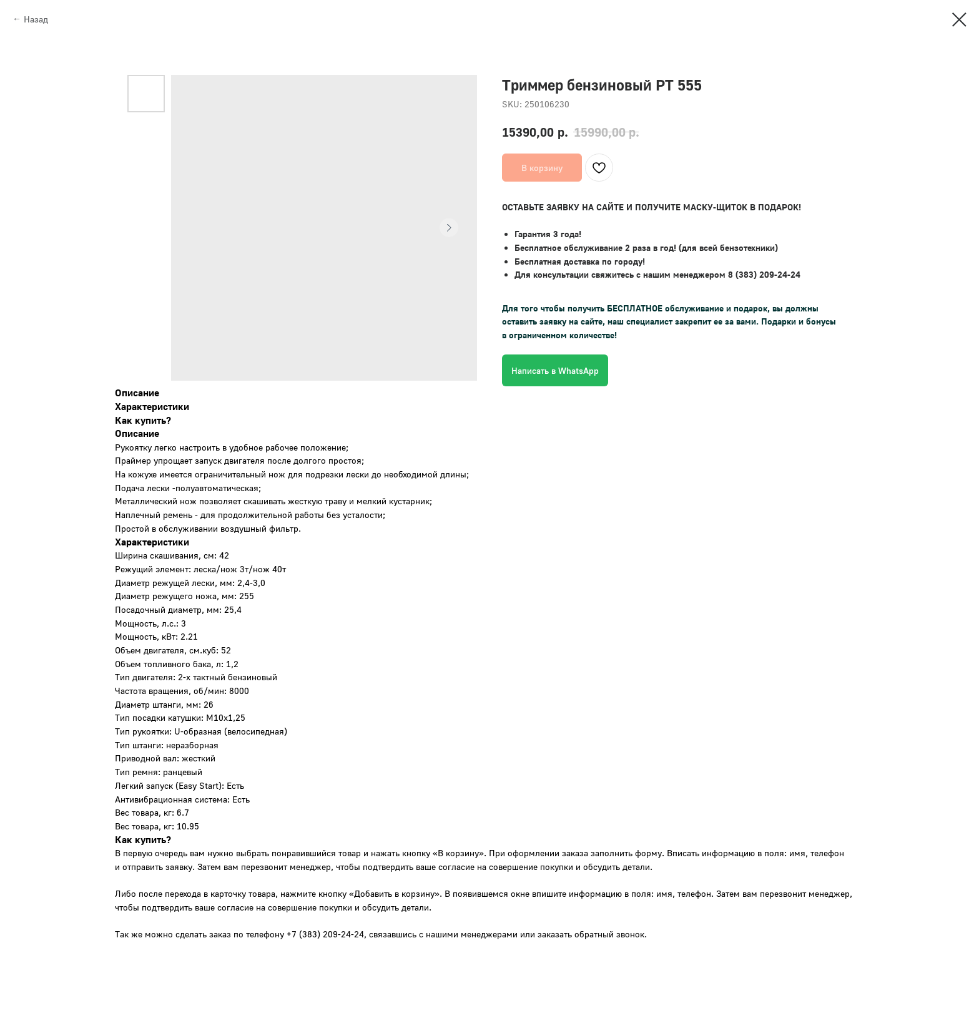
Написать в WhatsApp (555, 370)
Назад (36, 19)
